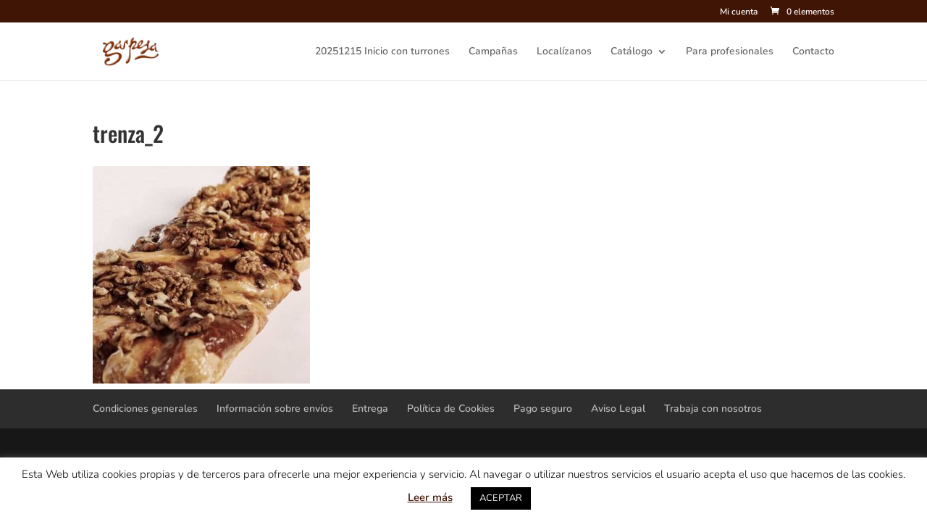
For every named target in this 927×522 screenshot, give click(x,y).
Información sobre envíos (275, 408)
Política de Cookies (451, 408)
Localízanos (564, 52)
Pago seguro (542, 408)
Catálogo (632, 52)
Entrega (370, 408)
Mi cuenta (739, 12)
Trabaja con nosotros (713, 408)
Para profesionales (729, 52)
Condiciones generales (145, 408)
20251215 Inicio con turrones (382, 52)
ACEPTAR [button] (500, 498)
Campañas (493, 52)
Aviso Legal (618, 408)
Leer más (430, 497)
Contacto (813, 52)
